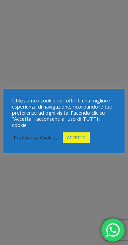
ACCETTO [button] (76, 137)
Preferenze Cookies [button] (36, 137)
